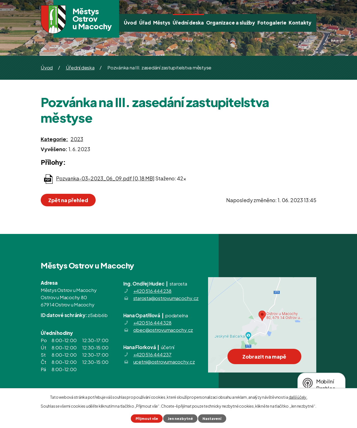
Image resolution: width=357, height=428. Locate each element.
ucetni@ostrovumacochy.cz (164, 362)
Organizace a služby (230, 23)
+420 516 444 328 (152, 323)
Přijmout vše (147, 418)
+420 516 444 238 (152, 291)
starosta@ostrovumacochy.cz (166, 298)
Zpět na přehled (68, 200)
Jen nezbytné (180, 418)
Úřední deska (188, 23)
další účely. (298, 397)
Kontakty (300, 23)
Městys (161, 23)
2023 (77, 139)
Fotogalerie (271, 23)
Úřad (145, 23)
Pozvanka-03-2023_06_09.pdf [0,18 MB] (105, 178)
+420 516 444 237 (152, 354)
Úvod (130, 23)
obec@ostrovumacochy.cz (163, 330)
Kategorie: (54, 139)
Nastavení (211, 418)
